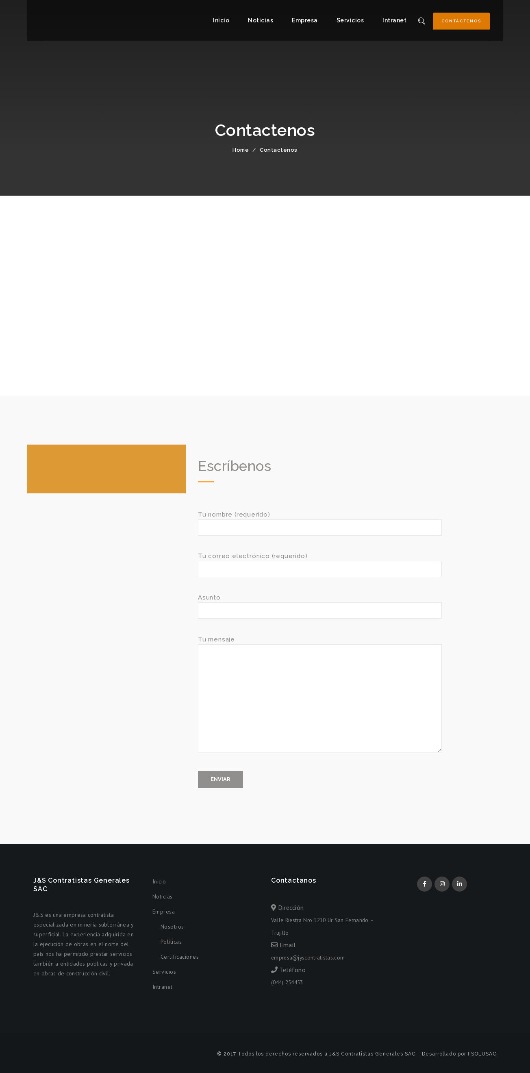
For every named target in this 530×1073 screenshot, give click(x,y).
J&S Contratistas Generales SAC (68, 20)
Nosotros (172, 926)
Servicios (350, 20)
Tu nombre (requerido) (320, 521)
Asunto (320, 604)
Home (240, 150)
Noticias (260, 20)
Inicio (221, 20)
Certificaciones (180, 956)
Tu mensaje (320, 698)
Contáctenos (461, 21)
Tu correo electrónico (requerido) (320, 562)
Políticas (171, 941)
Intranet (394, 20)
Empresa (305, 20)
